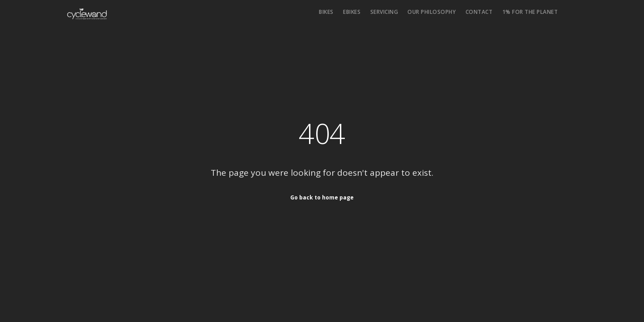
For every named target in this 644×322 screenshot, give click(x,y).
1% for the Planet (530, 12)
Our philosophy (431, 12)
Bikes (326, 12)
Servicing (384, 12)
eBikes (351, 12)
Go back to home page (322, 197)
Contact (479, 12)
